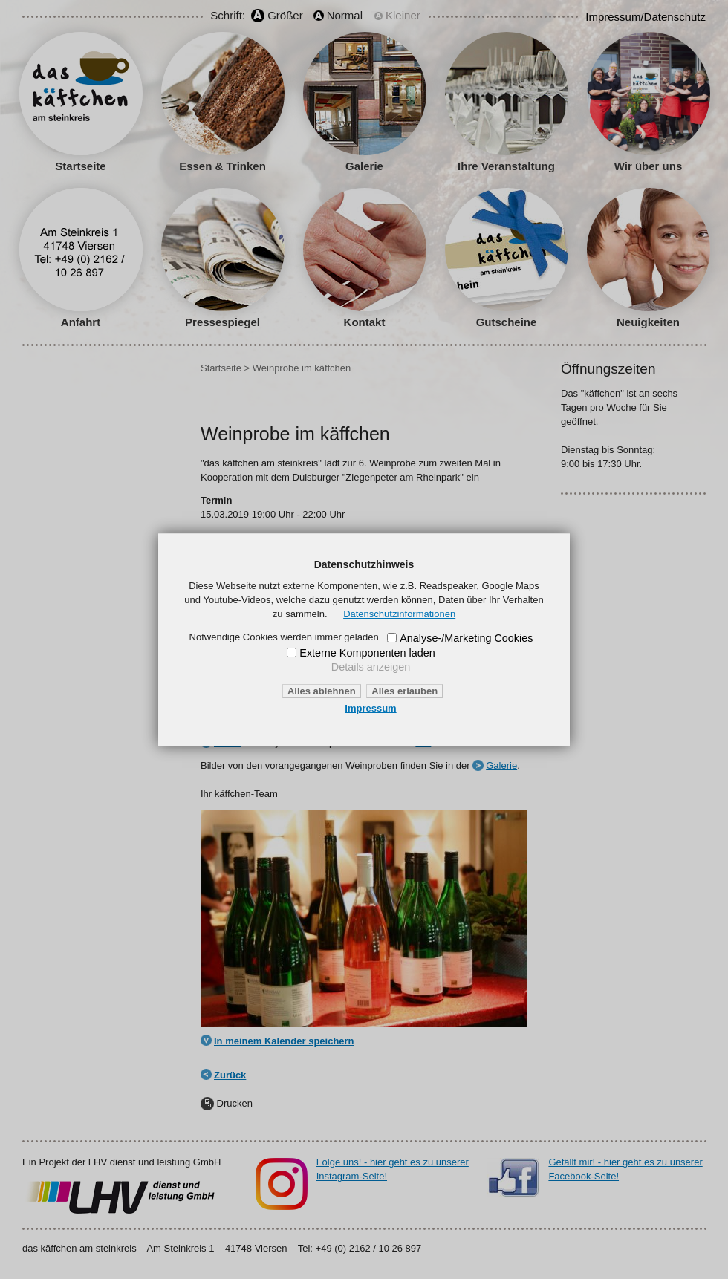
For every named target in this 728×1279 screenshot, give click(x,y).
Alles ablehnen (321, 691)
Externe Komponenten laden (367, 653)
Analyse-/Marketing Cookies (466, 638)
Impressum (370, 708)
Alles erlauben (404, 691)
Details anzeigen (370, 667)
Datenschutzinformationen (399, 613)
